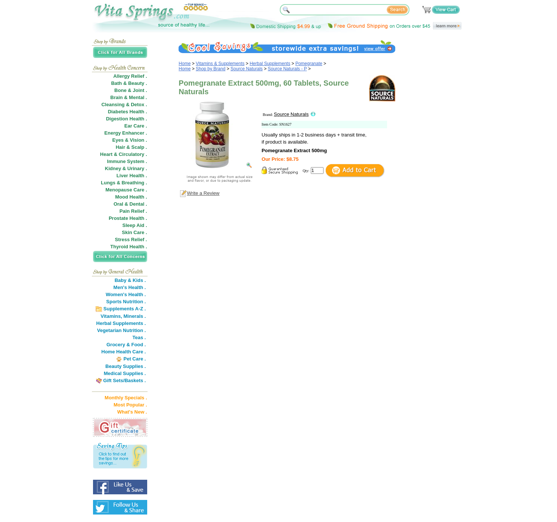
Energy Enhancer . (125, 133)
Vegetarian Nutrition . (121, 330)
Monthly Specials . (126, 397)
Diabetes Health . (127, 111)
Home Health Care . (123, 351)
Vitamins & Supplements (220, 63)
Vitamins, (111, 316)
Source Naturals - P (287, 68)
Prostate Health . (128, 218)
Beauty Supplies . (125, 366)
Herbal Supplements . (121, 323)
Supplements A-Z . (124, 308)
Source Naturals (246, 68)
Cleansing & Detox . (124, 104)
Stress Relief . (131, 239)
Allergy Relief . (130, 76)
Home (185, 63)
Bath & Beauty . (129, 83)
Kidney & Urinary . (126, 168)
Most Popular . (130, 405)
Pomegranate (308, 63)
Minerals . (135, 316)
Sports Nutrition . (126, 301)
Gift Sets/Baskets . (124, 380)
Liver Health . (132, 175)
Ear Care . (135, 126)
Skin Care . (134, 232)
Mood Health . (131, 197)
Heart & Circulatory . (123, 154)
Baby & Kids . (130, 280)
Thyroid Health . (128, 246)
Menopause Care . (126, 190)
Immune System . (127, 161)
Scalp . (139, 147)
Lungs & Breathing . (124, 182)
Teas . (139, 337)
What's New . (132, 412)
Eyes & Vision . (129, 140)
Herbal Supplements (270, 63)
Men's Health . (130, 287)
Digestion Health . (126, 119)
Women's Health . (126, 294)
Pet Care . (134, 359)
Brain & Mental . (128, 97)
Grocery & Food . (126, 344)
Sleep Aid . (135, 225)
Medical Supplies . (125, 373)
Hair (120, 147)
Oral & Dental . (130, 204)
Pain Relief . (133, 211)
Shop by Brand (210, 68)
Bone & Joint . (130, 90)
